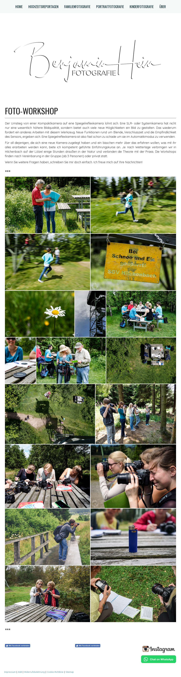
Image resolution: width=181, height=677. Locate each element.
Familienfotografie (77, 6)
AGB (20, 671)
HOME (19, 6)
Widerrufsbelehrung (34, 671)
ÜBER (162, 6)
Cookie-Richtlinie (55, 671)
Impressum (10, 671)
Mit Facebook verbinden (18, 645)
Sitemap (70, 671)
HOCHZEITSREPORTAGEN (43, 6)
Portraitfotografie (110, 6)
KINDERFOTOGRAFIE (142, 6)
